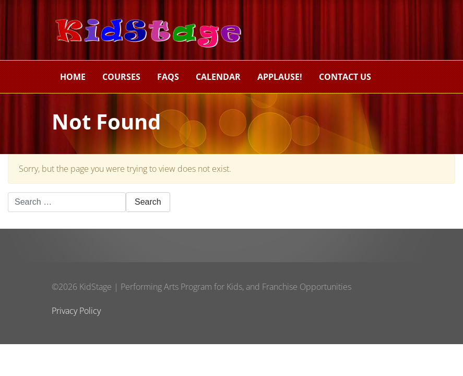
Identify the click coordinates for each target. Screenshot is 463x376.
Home (73, 77)
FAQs (168, 77)
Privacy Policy (76, 310)
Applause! (279, 77)
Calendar (218, 77)
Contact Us (345, 77)
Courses (121, 77)
